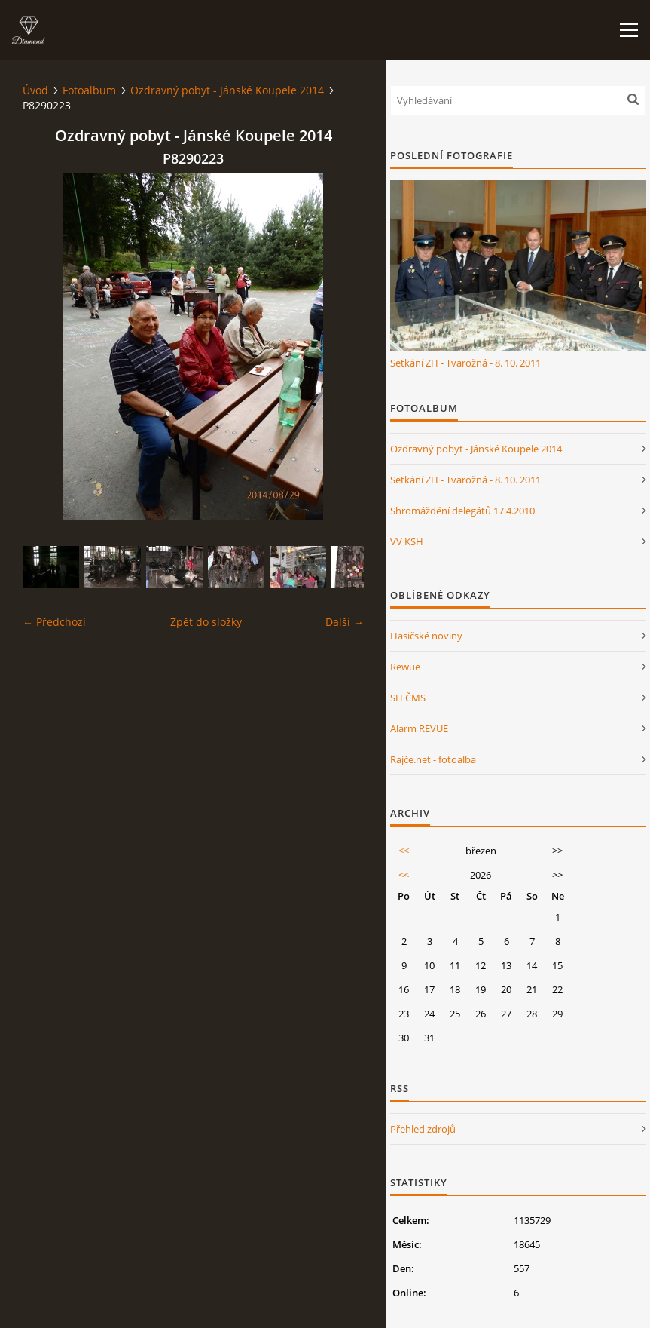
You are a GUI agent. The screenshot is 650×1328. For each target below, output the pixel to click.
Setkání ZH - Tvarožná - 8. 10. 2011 (465, 363)
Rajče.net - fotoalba (433, 759)
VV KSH (406, 541)
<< (403, 850)
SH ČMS (408, 697)
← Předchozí (54, 622)
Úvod (35, 90)
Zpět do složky (206, 622)
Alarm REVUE (419, 728)
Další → (344, 622)
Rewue (405, 666)
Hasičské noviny (426, 636)
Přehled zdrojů (423, 1129)
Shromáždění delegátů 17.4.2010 (462, 510)
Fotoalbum (89, 90)
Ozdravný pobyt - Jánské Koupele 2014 (227, 90)
